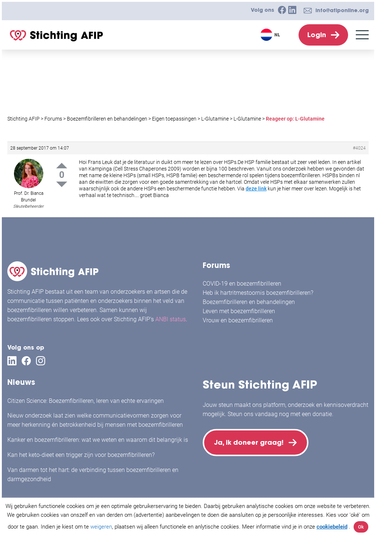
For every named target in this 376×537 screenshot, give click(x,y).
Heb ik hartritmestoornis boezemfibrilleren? (258, 292)
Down (61, 184)
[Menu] (362, 34)
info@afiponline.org (342, 10)
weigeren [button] (101, 526)
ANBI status (170, 319)
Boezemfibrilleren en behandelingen (249, 301)
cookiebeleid (332, 526)
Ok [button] (361, 527)
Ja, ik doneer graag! (250, 443)
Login (316, 35)
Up (61, 165)
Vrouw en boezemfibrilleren (238, 320)
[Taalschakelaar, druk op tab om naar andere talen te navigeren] (271, 35)
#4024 (359, 148)
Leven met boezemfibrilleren (239, 311)
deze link (256, 188)
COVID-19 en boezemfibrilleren (242, 283)
